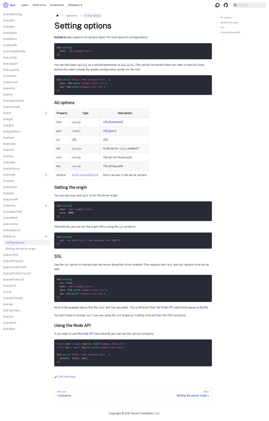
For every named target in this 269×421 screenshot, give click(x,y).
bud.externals (11, 106)
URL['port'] (109, 130)
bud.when (9, 329)
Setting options (15, 242)
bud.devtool (10, 82)
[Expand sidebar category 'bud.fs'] (46, 113)
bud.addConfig (12, 14)
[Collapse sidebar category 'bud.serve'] (46, 236)
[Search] (249, 5)
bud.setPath (10, 255)
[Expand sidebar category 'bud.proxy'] (46, 205)
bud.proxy (9, 205)
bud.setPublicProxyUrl (17, 273)
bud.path (8, 180)
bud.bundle (10, 45)
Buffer (204, 307)
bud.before (10, 39)
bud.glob (8, 125)
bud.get (8, 119)
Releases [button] (74, 5)
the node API (85, 333)
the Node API (164, 307)
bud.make (9, 162)
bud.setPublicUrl (13, 279)
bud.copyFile (11, 69)
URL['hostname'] (113, 122)
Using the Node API (230, 32)
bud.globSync (11, 131)
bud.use (8, 316)
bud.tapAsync (11, 310)
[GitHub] (226, 5)
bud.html (8, 150)
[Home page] (57, 15)
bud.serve (9, 236)
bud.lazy (8, 156)
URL (74, 139)
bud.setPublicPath (14, 267)
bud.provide (10, 199)
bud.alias (8, 26)
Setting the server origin (20, 248)
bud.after (9, 20)
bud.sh (7, 292)
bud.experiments (13, 100)
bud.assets (10, 32)
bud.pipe (8, 193)
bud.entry (9, 88)
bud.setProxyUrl (13, 261)
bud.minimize (11, 168)
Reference (39, 5)
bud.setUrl (9, 285)
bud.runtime (10, 224)
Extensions (57, 5)
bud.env (8, 94)
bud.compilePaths (14, 51)
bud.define (9, 76)
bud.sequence (12, 230)
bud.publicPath (12, 211)
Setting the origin (229, 22)
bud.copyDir (10, 63)
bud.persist (10, 187)
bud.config (10, 57)
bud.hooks (9, 143)
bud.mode (9, 174)
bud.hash (8, 137)
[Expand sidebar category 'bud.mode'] (46, 175)
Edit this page (65, 376)
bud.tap (8, 304)
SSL (222, 27)
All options (226, 17)
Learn (24, 5)
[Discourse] (217, 5)
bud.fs (7, 113)
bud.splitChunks (13, 298)
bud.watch (9, 322)
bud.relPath (10, 217)
